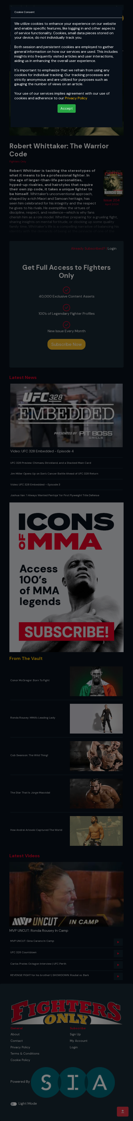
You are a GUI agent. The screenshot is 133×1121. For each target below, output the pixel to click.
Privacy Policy (76, 98)
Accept (66, 108)
